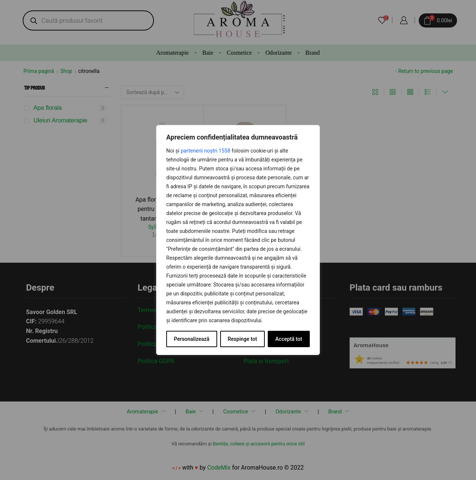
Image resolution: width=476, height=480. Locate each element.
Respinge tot (242, 339)
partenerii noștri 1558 (205, 151)
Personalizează (191, 339)
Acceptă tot (288, 339)
